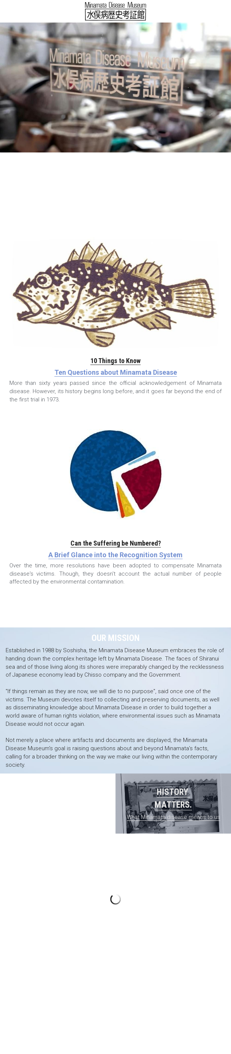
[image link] (116, 11)
